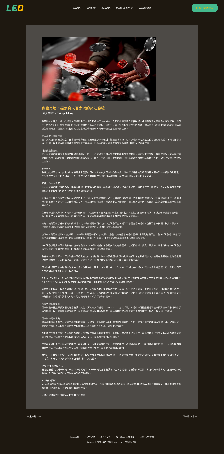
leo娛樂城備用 (49, 384)
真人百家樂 (106, 9)
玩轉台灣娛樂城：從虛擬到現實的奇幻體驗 (63, 398)
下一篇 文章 (190, 420)
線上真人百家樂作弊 (122, 9)
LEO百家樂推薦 (141, 9)
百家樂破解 (93, 9)
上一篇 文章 (34, 420)
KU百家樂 (81, 9)
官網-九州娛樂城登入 (52, 369)
